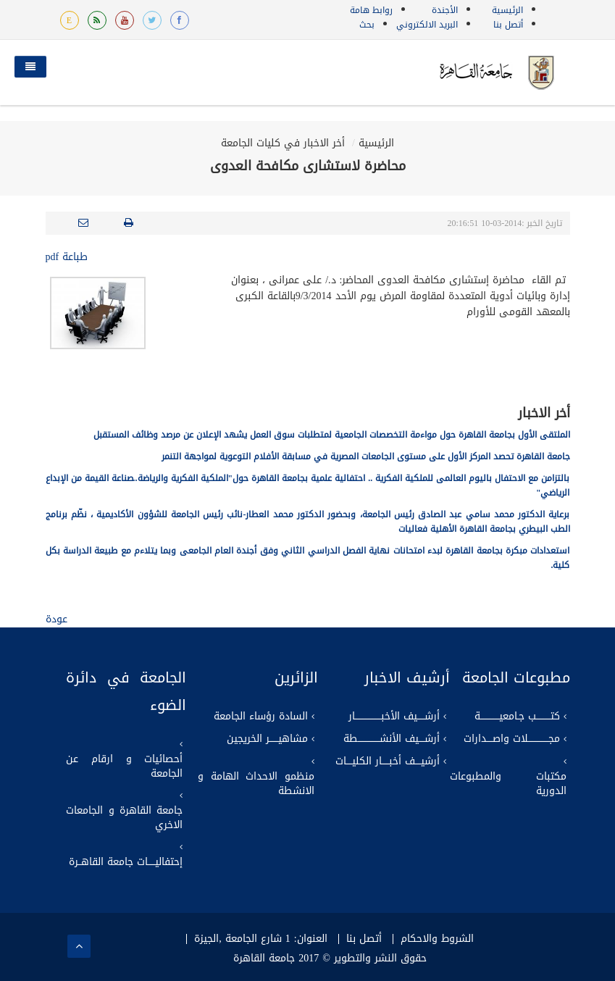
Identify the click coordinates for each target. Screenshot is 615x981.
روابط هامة (371, 10)
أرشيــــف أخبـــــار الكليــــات (387, 761)
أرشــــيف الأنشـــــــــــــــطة (391, 739)
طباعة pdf (67, 257)
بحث (367, 25)
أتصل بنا (508, 25)
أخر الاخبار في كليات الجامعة (283, 143)
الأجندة (445, 10)
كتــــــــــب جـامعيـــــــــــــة (517, 716)
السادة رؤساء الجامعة (261, 716)
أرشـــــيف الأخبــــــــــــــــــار (394, 716)
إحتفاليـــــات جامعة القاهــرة (126, 862)
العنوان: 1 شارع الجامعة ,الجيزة (260, 939)
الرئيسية (507, 10)
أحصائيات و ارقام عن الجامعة (124, 766)
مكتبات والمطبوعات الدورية (508, 783)
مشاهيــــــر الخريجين (267, 739)
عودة (56, 619)
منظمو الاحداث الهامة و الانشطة (256, 783)
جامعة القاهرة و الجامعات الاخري (124, 817)
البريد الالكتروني (427, 25)
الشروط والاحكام (437, 939)
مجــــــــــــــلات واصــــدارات (512, 739)
